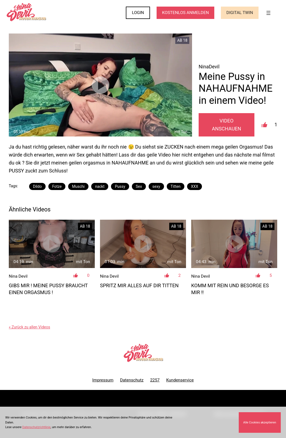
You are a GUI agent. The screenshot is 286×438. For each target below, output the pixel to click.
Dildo (37, 186)
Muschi (78, 186)
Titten (176, 186)
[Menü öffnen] (268, 13)
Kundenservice (180, 380)
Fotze (57, 186)
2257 (154, 380)
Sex (139, 186)
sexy (156, 186)
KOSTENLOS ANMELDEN (185, 12)
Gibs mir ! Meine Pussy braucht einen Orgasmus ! (48, 289)
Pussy (120, 186)
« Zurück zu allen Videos (29, 327)
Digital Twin (239, 12)
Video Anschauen (226, 125)
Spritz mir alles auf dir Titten (139, 285)
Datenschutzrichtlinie (36, 427)
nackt (99, 186)
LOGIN (138, 12)
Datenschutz (131, 380)
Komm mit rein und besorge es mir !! (230, 289)
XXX (194, 186)
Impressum (102, 380)
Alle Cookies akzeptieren (259, 422)
